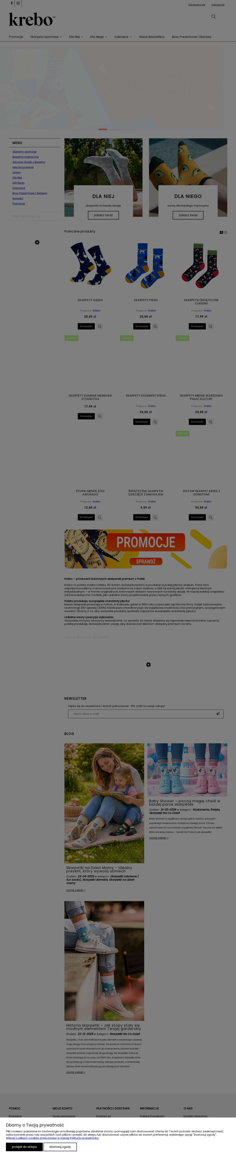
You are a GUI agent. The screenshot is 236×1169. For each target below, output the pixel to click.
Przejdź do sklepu (24, 1147)
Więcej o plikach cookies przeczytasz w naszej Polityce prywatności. (52, 1138)
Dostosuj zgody (60, 1147)
